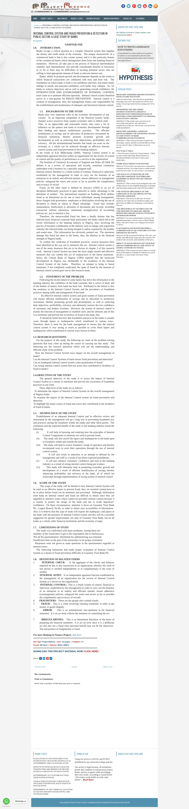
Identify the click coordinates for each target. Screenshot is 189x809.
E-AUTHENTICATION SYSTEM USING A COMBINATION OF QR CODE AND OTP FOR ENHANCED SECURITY (135, 230)
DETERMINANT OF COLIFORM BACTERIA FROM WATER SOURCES (51, 776)
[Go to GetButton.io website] (6, 806)
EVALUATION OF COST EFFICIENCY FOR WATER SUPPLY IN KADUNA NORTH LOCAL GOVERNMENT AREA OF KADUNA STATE (52, 761)
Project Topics (48, 18)
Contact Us (127, 18)
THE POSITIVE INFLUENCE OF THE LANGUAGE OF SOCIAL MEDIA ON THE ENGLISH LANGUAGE (133, 194)
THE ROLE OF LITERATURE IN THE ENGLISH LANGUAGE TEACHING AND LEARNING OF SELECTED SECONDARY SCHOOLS (134, 177)
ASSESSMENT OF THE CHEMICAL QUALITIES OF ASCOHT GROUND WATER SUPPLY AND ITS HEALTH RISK (52, 792)
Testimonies (140, 18)
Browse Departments (111, 18)
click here (76, 635)
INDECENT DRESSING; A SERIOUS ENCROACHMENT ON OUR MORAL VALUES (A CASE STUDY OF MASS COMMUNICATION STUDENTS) (135, 134)
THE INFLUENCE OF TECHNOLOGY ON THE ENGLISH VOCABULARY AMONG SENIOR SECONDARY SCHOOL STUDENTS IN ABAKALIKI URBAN (135, 212)
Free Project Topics (124, 151)
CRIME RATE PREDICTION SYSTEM (132, 164)
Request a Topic (77, 18)
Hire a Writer (62, 18)
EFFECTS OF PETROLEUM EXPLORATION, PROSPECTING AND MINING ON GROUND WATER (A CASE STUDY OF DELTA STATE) (51, 769)
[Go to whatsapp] (6, 801)
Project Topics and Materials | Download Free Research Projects (102, 802)
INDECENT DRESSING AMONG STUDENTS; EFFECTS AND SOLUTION (135, 96)
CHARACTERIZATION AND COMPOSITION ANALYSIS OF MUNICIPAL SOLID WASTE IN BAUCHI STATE (52, 783)
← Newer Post (39, 667)
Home (35, 18)
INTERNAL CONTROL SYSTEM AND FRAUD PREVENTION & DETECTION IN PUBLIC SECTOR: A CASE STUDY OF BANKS (70, 35)
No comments (37, 40)
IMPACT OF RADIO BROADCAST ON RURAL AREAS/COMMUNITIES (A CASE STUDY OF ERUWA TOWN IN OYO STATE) (135, 245)
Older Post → (108, 667)
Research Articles (93, 18)
